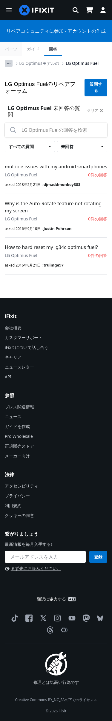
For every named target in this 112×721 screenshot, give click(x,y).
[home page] (36, 10)
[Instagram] (56, 618)
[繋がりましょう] (45, 557)
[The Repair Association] (63, 630)
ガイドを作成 (17, 426)
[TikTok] (13, 618)
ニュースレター (19, 367)
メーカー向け (17, 456)
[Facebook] (28, 618)
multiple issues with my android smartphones (56, 166)
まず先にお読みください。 (33, 568)
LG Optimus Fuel (82, 63)
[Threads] (49, 630)
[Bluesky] (99, 618)
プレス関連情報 (19, 407)
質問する (96, 87)
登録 (98, 556)
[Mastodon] (85, 618)
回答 (53, 49)
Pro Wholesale (19, 436)
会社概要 (13, 327)
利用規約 (13, 505)
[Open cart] (89, 10)
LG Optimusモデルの (39, 63)
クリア (95, 110)
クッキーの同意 (19, 515)
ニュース (13, 416)
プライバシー (17, 496)
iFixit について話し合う (26, 347)
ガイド (33, 49)
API (8, 377)
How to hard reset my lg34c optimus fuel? (51, 247)
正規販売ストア (19, 446)
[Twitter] (42, 618)
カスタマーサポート (23, 337)
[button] (9, 10)
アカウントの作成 (86, 31)
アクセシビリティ (21, 486)
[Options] (9, 63)
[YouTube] (71, 618)
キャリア (13, 357)
